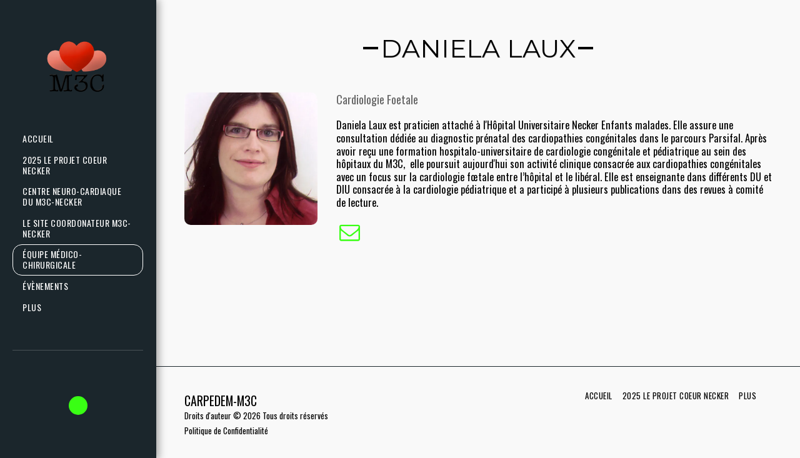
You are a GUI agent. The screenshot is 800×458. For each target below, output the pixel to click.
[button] (78, 405)
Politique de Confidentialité (226, 430)
